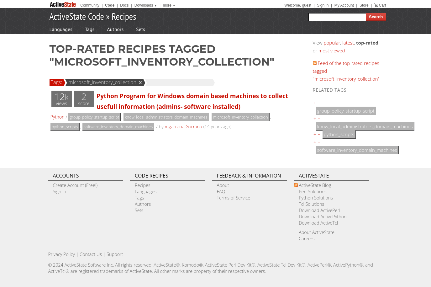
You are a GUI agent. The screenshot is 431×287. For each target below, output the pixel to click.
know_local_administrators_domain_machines (166, 117)
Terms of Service (233, 198)
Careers (306, 239)
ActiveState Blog (315, 185)
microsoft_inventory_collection (101, 82)
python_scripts (65, 127)
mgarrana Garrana (183, 127)
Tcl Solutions (311, 204)
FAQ (221, 191)
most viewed (331, 50)
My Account (344, 5)
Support (115, 254)
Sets (140, 29)
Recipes (124, 16)
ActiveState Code (77, 16)
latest (348, 43)
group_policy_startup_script (94, 117)
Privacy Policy (61, 254)
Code (109, 5)
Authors (115, 29)
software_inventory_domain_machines (118, 127)
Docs (124, 5)
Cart (382, 5)
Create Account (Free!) (75, 185)
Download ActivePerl (319, 210)
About (223, 185)
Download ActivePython (322, 217)
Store (364, 5)
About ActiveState (316, 232)
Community (89, 5)
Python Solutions (316, 198)
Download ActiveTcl (318, 223)
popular (332, 43)
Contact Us (91, 254)
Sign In (323, 5)
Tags (89, 29)
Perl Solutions (313, 191)
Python (57, 117)
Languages (61, 29)
